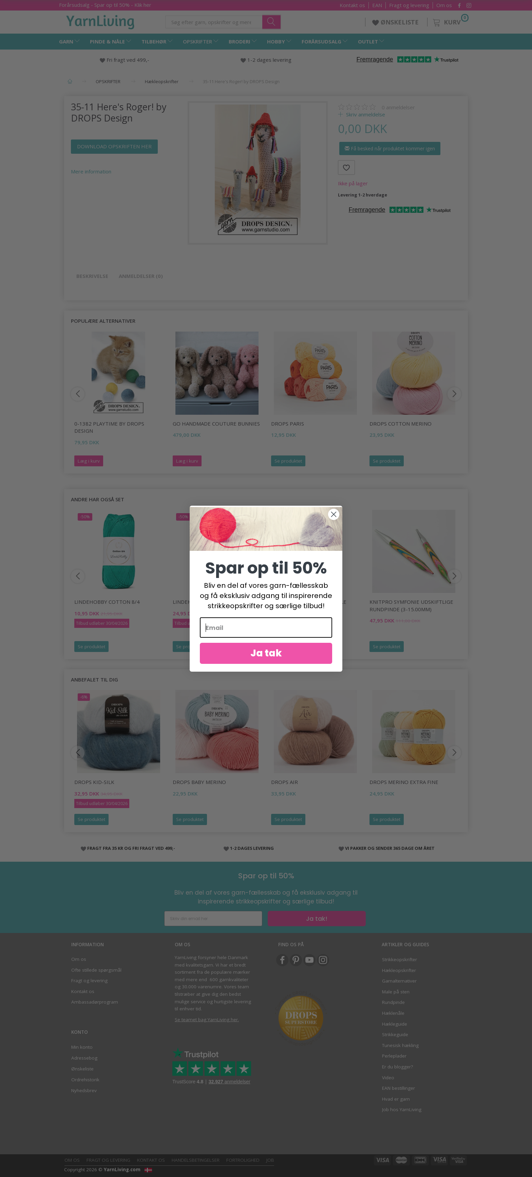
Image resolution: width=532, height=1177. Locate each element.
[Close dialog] (334, 525)
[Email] (266, 639)
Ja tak (266, 664)
